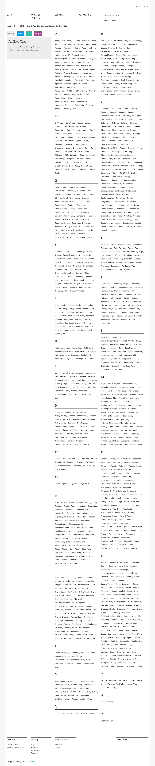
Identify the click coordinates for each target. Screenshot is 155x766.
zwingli (113, 721)
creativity (138, 223)
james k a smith (127, 341)
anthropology (69, 77)
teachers (80, 578)
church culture (107, 162)
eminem (85, 198)
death (77, 137)
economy (81, 191)
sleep (134, 616)
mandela (104, 387)
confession (126, 194)
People (38, 33)
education (59, 194)
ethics (77, 219)
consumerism (106, 205)
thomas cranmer (62, 617)
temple (58, 585)
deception (93, 137)
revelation (89, 535)
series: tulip (106, 595)
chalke (129, 126)
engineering (59, 212)
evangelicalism (88, 227)
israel (89, 330)
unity (88, 660)
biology (113, 66)
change (137, 126)
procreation (130, 534)
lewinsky (58, 384)
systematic (120, 666)
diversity (79, 159)
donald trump (75, 162)
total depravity (77, 624)
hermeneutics (106, 302)
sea (128, 580)
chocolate (132, 137)
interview (79, 327)
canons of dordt (107, 116)
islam (83, 330)
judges (135, 359)
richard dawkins (78, 542)
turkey (63, 638)
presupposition (106, 530)
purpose (134, 548)
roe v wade (76, 553)
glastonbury (78, 277)
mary (115, 398)
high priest (138, 302)
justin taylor (106, 370)
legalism (91, 376)
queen (57, 484)
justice (138, 362)
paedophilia (136, 459)
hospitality (105, 316)
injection (78, 319)
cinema (140, 169)
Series (21, 33)
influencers (68, 319)
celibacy (124, 123)
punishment (124, 548)
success (138, 655)
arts (73, 94)
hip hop (104, 305)
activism (81, 44)
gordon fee (67, 284)
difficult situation (71, 155)
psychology (105, 548)
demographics (81, 144)
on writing (90, 462)
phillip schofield (119, 491)
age (85, 51)
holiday (130, 305)
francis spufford (107, 262)
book (116, 77)
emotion (89, 202)
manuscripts (123, 387)
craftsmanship (106, 223)
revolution (83, 538)
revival (74, 538)
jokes (113, 355)
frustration (115, 266)
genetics (89, 266)
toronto (67, 624)
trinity (71, 635)
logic (67, 391)
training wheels (70, 628)
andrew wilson (73, 66)
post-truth (117, 509)
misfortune (105, 430)
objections (85, 459)
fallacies (122, 248)
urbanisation (89, 663)
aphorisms (69, 80)
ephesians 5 (81, 216)
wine (82, 688)
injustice (86, 319)
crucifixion (138, 227)
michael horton (126, 416)
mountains (125, 441)
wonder (81, 692)
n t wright (59, 412)
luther (57, 398)
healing (113, 294)
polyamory (105, 505)
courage (136, 216)
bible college (106, 59)
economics (71, 191)
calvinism (133, 109)
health (121, 294)
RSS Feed (58, 745)
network (58, 423)
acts (88, 44)
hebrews (104, 298)
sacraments (135, 562)
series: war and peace (122, 595)
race (57, 503)
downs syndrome (62, 169)
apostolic (67, 84)
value (125, 680)
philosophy (131, 491)
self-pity (136, 587)
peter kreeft (117, 484)
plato (141, 495)
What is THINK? (36, 17)
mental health (106, 416)
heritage (134, 298)
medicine (122, 409)
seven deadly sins (125, 598)
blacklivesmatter (107, 69)
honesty (104, 312)
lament (58, 373)
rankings (88, 503)
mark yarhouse (121, 394)
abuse (93, 41)
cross (120, 227)
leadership (73, 376)
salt (125, 566)
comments (105, 180)
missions (116, 434)
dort (71, 166)
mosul (135, 437)
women (73, 692)
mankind (113, 387)
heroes (129, 302)
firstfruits (116, 255)
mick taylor (120, 419)
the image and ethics (63, 599)
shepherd (120, 609)
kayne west (91, 351)
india (70, 316)
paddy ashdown (123, 459)
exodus (64, 234)
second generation (123, 584)
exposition (70, 237)
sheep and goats (108, 609)
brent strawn (106, 87)
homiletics (122, 309)
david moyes (79, 134)
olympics (80, 462)
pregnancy (115, 523)
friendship (105, 266)
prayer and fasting (108, 520)
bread (136, 84)
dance (87, 123)
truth (91, 635)
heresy (126, 298)
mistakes (125, 434)
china (124, 137)
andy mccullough (61, 69)
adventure (93, 48)
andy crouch (86, 66)
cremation (112, 227)
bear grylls (132, 44)
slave (119, 616)
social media (118, 623)
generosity (89, 259)
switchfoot (122, 663)
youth (76, 713)
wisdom (89, 688)
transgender (60, 631)
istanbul (58, 334)
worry (67, 699)
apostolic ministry (79, 84)
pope (121, 505)
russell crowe (60, 563)
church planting (136, 166)
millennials (124, 423)
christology (128, 152)
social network (131, 623)
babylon (127, 41)
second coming (107, 584)
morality (121, 437)
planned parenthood (129, 495)
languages (90, 373)
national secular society (78, 416)
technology (59, 581)
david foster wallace (63, 134)
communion (105, 184)
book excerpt (125, 77)
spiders (120, 634)
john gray (116, 352)
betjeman (126, 55)
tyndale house (89, 638)
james (114, 337)
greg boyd (73, 287)
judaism (116, 359)
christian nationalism (109, 144)
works (63, 695)
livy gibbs (92, 387)
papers (127, 462)
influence (58, 319)
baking (103, 44)
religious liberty (61, 520)
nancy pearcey (61, 416)
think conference (62, 613)
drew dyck (83, 169)
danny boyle (60, 130)
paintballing (117, 462)
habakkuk (117, 284)
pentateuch (135, 473)
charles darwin (129, 130)
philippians (127, 487)
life (94, 384)
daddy (80, 123)
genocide (59, 269)
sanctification (132, 573)
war (56, 681)
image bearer (75, 309)
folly (103, 259)
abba (57, 41)
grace (57, 287)
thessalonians (85, 610)
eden (89, 191)
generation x (78, 259)
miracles (140, 427)
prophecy (118, 541)
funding (119, 270)
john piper (138, 352)
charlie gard (106, 134)
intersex (70, 327)
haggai (126, 284)
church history (120, 162)
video (103, 684)
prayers (121, 520)
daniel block (81, 126)
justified (115, 366)
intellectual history (72, 323)
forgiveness (117, 259)
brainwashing (126, 84)
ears (57, 187)
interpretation (60, 327)
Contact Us (86, 15)
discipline (70, 159)
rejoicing (58, 517)
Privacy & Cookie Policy (15, 747)
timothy (79, 621)
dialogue (68, 152)
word (88, 692)
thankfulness (60, 592)
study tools (131, 652)
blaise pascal (121, 69)
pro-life (120, 534)
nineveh (78, 434)
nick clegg (59, 434)
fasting (137, 248)
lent (72, 380)
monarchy (104, 437)
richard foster (60, 545)
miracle (131, 427)
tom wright (88, 621)
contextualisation (132, 205)
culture (113, 230)
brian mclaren (106, 91)
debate (84, 137)
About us (34, 753)
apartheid (59, 80)
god (82, 280)
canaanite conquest (118, 112)
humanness (105, 320)
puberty (115, 548)
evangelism (59, 230)
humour (124, 320)
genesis (58, 262)
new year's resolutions (88, 427)
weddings (59, 685)
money (113, 437)
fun (133, 266)
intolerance (89, 327)
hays (134, 291)
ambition (72, 59)
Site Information (12, 745)
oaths (57, 459)
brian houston (125, 87)
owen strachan (61, 469)
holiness (138, 305)
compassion (128, 184)
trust (85, 635)
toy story (58, 628)
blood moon (126, 73)
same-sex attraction (109, 573)
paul (113, 473)
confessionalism (107, 198)
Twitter (57, 747)
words (94, 692)
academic (59, 44)
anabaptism (82, 59)
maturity (131, 405)
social (122, 620)
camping (104, 112)
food (109, 259)
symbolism (132, 663)
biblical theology (107, 62)
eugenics (58, 223)
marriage (132, 394)
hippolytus (113, 305)
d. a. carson (71, 123)
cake (119, 109)
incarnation (80, 312)
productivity (105, 537)
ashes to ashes (83, 94)
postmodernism (107, 512)
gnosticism (74, 280)
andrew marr (60, 66)
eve (67, 230)
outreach (90, 466)
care (118, 116)
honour (124, 312)
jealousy (104, 345)
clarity (133, 173)
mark (103, 391)
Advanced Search (120, 20)
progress (115, 537)
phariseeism (106, 487)
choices (111, 141)
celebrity (115, 123)
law (56, 376)
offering (58, 462)
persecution (126, 477)
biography (105, 66)
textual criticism (81, 588)
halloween (135, 284)
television (90, 581)
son (132, 627)
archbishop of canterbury (77, 91)
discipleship (59, 159)
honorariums (114, 312)
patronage (105, 473)
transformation (85, 628)
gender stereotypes (63, 259)
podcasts (126, 498)
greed (64, 287)
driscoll (92, 169)
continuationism (107, 209)
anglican (58, 73)
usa (56, 667)
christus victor (106, 159)
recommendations (78, 506)
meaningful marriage (109, 409)
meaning (139, 405)
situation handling (108, 616)
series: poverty (132, 591)
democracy (69, 144)
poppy (127, 505)
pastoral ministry (120, 469)
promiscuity (125, 537)
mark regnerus (107, 394)
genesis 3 (89, 262)
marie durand (135, 387)
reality (66, 506)
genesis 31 (59, 266)
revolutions (59, 542)
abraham (85, 41)
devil (87, 148)
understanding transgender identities (69, 660)
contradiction (133, 209)
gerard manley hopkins (64, 273)
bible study (130, 59)
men (137, 412)
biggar (127, 62)
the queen (80, 603)
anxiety (92, 77)
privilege (112, 534)
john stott (105, 355)
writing (89, 699)
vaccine (104, 680)
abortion (76, 41)
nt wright (77, 444)
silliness (104, 613)
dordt (85, 162)
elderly (77, 194)
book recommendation (110, 80)
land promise (68, 373)
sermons (104, 598)
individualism (79, 316)
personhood (130, 480)
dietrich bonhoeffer (81, 152)
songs (121, 630)
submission (105, 655)
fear (118, 252)
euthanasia (86, 223)
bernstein (127, 51)
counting (127, 216)
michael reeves (107, 419)
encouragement (61, 209)
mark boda (111, 391)
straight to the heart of (129, 648)
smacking (105, 620)
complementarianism (109, 187)
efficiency (68, 194)
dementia (59, 144)
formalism (128, 259)
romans (86, 553)
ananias (58, 62)
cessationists (119, 126)
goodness (90, 280)
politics (126, 502)
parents (114, 466)
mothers (115, 441)
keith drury (59, 355)
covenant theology (124, 220)
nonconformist (84, 437)
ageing (92, 51)
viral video (120, 684)
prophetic (128, 541)
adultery (77, 48)
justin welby (117, 370)
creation (117, 223)
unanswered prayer (62, 653)
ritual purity (86, 549)
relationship (69, 517)
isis (78, 330)
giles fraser (60, 277)
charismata (105, 130)
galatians (58, 252)
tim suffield (69, 621)
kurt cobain (90, 359)
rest (69, 535)
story (130, 645)
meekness (132, 409)
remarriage (74, 520)
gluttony (64, 280)
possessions (106, 509)
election (58, 198)
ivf (64, 334)
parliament (123, 466)
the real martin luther (64, 606)
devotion (94, 148)
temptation (67, 585)
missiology (115, 430)
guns (72, 291)
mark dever (121, 391)
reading (58, 506)
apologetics (90, 80)
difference (59, 155)
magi (103, 384)
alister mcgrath (61, 59)
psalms (131, 545)
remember (85, 520)
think (95, 610)
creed (103, 227)
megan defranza (107, 412)
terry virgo (68, 588)
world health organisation (78, 695)
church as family (129, 159)
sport (129, 638)
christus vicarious (126, 155)
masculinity (123, 398)
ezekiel (89, 237)
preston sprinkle (123, 527)
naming (83, 412)
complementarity (126, 187)
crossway (128, 227)
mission (124, 430)
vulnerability (111, 688)
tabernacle (59, 578)
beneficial (117, 51)
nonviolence (60, 441)
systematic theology (134, 666)
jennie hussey (125, 345)
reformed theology (72, 513)
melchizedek (121, 412)
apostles (58, 84)
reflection (59, 510)
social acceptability (133, 620)
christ (119, 141)
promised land (107, 541)
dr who (74, 169)
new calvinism (69, 423)
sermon (136, 595)
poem (134, 498)
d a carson (59, 123)
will (56, 688)
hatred (117, 291)
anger (92, 69)
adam (94, 44)
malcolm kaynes (113, 384)
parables (135, 462)
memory (131, 412)
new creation (82, 423)
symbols (104, 666)
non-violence (71, 437)
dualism (58, 173)
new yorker (74, 430)
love (75, 394)
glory (57, 280)
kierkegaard (86, 355)
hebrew (137, 294)
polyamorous (136, 502)
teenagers (80, 581)
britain (130, 91)
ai (62, 55)
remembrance (60, 524)
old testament (69, 462)
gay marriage (80, 252)
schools (129, 577)
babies (103, 41)
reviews (66, 538)
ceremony (133, 123)
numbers (86, 444)
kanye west (76, 348)
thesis (75, 610)
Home (9, 26)
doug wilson (86, 166)
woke (65, 692)
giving (69, 277)
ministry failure (107, 427)
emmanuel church (77, 202)
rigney (64, 549)
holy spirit (112, 309)
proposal (137, 541)
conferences (131, 191)
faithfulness (137, 245)
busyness (120, 94)
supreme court (133, 659)
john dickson (130, 348)
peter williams (129, 484)
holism (103, 309)
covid (136, 220)
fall (115, 248)
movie (103, 444)
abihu (69, 41)
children (116, 137)
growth (88, 287)
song (114, 630)
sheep (136, 605)
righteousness (85, 545)
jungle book (128, 362)
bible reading (118, 59)
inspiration (59, 323)
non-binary (59, 437)
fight (141, 252)
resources (82, 531)
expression (80, 237)
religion (92, 517)
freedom (119, 262)
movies (110, 444)
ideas (71, 305)
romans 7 (83, 556)
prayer (114, 516)
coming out (128, 177)
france (137, 259)
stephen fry (125, 641)
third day (91, 613)
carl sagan (136, 116)
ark (56, 94)
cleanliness (105, 177)
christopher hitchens (109, 155)
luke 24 (83, 394)
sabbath (104, 562)
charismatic (116, 130)
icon (56, 305)
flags (129, 255)
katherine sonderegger (64, 351)
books (135, 80)
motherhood (105, 441)
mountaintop (135, 441)
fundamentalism (107, 270)
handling (113, 287)
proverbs (104, 545)
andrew (86, 62)
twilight (71, 638)
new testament (61, 427)
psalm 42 (113, 545)
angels (85, 69)
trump (78, 635)
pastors (132, 469)
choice (103, 141)
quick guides (86, 484)
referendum (92, 506)
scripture (120, 580)
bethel (118, 55)
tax (74, 578)
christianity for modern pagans (113, 148)
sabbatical (114, 562)
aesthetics (66, 51)
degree (78, 141)
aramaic (86, 87)
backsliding (136, 41)
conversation (106, 212)
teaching (90, 578)
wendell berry (76, 685)
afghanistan (77, 51)
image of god (88, 309)
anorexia (58, 77)
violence (111, 684)
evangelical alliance (72, 227)
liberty (83, 384)
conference (119, 191)
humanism (128, 316)
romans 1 (59, 556)
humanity (137, 316)
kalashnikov (59, 348)
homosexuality (134, 309)
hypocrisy (132, 320)
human (119, 316)
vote (103, 688)
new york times (61, 430)
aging (57, 55)
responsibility (60, 535)
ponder (114, 505)
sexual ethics (119, 602)
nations (93, 416)
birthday (122, 66)
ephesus (92, 216)
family (130, 248)
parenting (104, 466)
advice (57, 51)
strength (104, 652)
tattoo (68, 578)
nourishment (81, 441)
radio (71, 503)
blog (103, 73)
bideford (119, 62)
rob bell (58, 553)
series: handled (118, 591)
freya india (129, 262)
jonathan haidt (130, 355)
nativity (58, 419)
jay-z (138, 341)
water (62, 681)
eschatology (68, 219)
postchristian (128, 509)
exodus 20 (73, 234)
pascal (131, 466)
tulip (57, 638)
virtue (129, 684)
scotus (112, 580)
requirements (60, 531)
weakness (85, 681)
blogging (110, 73)
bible (134, 55)
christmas (105, 152)
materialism (134, 398)
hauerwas (126, 291)
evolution (79, 230)
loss (70, 394)
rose (91, 556)
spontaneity (120, 638)
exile (57, 234)
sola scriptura (114, 627)
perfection (105, 477)
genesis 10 (68, 262)
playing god (116, 498)
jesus (103, 348)
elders (84, 194)
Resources (34, 747)
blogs (118, 73)
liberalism (75, 384)
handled (104, 287)
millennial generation (109, 423)
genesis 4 (70, 266)
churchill (131, 169)
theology (58, 610)
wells (67, 685)
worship (75, 699)
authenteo (69, 105)
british (137, 91)
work (57, 695)
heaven (129, 294)
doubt (77, 166)
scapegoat (120, 577)
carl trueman (106, 119)
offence (94, 459)
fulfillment (126, 266)
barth (119, 44)
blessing (138, 69)
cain (113, 109)
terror (94, 585)
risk (71, 549)
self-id (128, 587)
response (92, 531)
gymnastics (80, 291)
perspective (105, 484)
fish (123, 255)
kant (68, 348)
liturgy (83, 387)
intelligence (85, 323)
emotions (71, 205)
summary (121, 659)
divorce (88, 159)
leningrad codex (61, 380)
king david (59, 359)
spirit (127, 634)
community (116, 184)
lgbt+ (66, 384)
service (113, 598)
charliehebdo (118, 134)
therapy (67, 610)
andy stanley (75, 69)
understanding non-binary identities (69, 656)
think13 (74, 613)
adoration (68, 48)
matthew (104, 402)
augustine (59, 105)
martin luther (106, 398)
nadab (67, 412)
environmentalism (62, 216)
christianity (124, 144)
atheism (70, 98)
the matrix (78, 599)
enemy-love (82, 209)
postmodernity (120, 512)
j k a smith (105, 337)
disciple (92, 155)
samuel (122, 573)
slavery (126, 616)
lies (89, 384)
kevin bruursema (72, 355)
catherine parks (135, 119)
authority (89, 105)
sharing (129, 605)
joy (110, 359)
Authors (60, 15)
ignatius (58, 309)
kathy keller (79, 351)
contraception (121, 209)
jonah (120, 355)
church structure (119, 169)
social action (106, 623)
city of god (124, 173)
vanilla (139, 680)
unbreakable (90, 653)
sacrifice (112, 566)
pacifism (104, 459)
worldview (59, 699)
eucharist (85, 219)
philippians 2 (106, 491)
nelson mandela (88, 419)
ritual (77, 549)
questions (75, 484)
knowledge (79, 359)
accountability (70, 44)
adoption (58, 48)
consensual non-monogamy (125, 202)
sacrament (124, 562)
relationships (81, 517)
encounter (81, 205)
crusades (104, 230)
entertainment (71, 212)
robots (66, 553)
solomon (125, 627)
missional (133, 430)
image (65, 309)
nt (71, 444)
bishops (130, 66)
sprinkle (136, 638)
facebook (105, 245)
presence (125, 523)
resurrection (78, 535)
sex (136, 598)
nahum (75, 412)
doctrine (58, 162)
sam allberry (106, 570)
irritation (58, 330)
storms (123, 645)
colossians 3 (117, 177)
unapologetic (78, 653)
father (103, 252)
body (110, 77)
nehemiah (76, 419)
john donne (105, 352)
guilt (66, 291)
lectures (82, 376)
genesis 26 (78, 262)
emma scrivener (61, 202)
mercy (116, 416)
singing (117, 613)
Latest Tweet (122, 740)
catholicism (105, 123)
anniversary (87, 73)
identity (78, 305)
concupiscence (107, 191)
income (89, 312)
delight (85, 141)
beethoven (120, 48)
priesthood (125, 530)
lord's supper (60, 394)
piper (111, 495)
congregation (106, 202)
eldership (92, 194)
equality (58, 219)
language (80, 373)
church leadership (135, 162)
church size (105, 169)
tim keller (59, 621)
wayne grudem (73, 681)
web (93, 681)
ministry (133, 423)
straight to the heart (109, 648)
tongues (58, 624)
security (104, 587)
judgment (105, 362)
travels (58, 635)
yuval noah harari (88, 713)
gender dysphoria (70, 255)
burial (112, 94)
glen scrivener (90, 277)
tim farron (88, 617)
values (132, 680)
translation (85, 631)
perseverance (106, 480)
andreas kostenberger (72, 62)
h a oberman (106, 284)
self (110, 587)
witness (58, 692)
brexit (115, 87)
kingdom (69, 359)
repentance (75, 528)
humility (115, 320)
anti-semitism (81, 77)
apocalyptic (79, 80)
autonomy (66, 109)
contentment (119, 205)
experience (59, 237)
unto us (79, 663)
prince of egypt (137, 530)
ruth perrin (72, 563)
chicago (136, 134)
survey (113, 663)
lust (89, 394)
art (61, 94)
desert (68, 148)
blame (130, 69)
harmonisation (106, 291)
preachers (130, 520)
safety (119, 566)
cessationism (106, 126)
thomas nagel (76, 617)
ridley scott (73, 545)
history (122, 305)
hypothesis (105, 323)
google (58, 284)
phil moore (117, 487)
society (104, 627)
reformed (59, 513)
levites (85, 380)
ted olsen (70, 581)
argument (92, 91)
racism (64, 503)
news (91, 430)
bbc (124, 44)
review (58, 538)
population (136, 505)
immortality (59, 312)
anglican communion (72, 73)
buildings (104, 94)
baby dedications (115, 41)
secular (135, 584)
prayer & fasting (126, 516)
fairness (121, 245)
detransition (78, 148)
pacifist (112, 459)
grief (81, 287)
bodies (103, 77)
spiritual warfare (107, 638)
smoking (114, 620)
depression (59, 148)
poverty (131, 512)
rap (95, 503)
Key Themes (35, 750)
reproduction (87, 528)
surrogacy (105, 663)
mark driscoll (133, 391)
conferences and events (110, 194)
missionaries (106, 434)
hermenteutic (119, 302)
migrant (129, 419)
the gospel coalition (63, 595)
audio (73, 102)
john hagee (127, 352)
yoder (57, 713)
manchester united (129, 384)
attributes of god (62, 102)
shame (121, 605)
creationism (127, 223)
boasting (136, 73)
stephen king (137, 641)
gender (58, 255)
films (108, 255)
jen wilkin (114, 345)
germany (79, 273)
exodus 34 (83, 234)
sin (110, 613)
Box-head (32, 761)
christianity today (134, 148)
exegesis (89, 230)
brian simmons (120, 91)
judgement (126, 359)
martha (140, 394)
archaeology (60, 91)
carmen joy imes (120, 119)
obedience (66, 459)
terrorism (58, 588)
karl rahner (88, 348)
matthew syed (120, 405)
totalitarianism (90, 624)
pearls (126, 473)
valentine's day (115, 680)
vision (135, 684)
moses (128, 437)
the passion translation (64, 603)
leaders (63, 376)
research (72, 531)
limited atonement (62, 387)
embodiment (75, 198)
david (92, 130)
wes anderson (89, 685)
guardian (58, 291)
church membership (120, 166)
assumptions (60, 98)
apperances (59, 87)
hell (111, 298)
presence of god (107, 527)
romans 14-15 (71, 556)
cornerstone (106, 216)
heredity (118, 298)
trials (65, 635)
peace (119, 473)
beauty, (111, 48)
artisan (67, 94)
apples (69, 87)
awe (74, 109)
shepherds (130, 609)
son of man (105, 630)
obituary (75, 459)
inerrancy (89, 316)
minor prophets (121, 427)
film (102, 255)
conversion (117, 212)
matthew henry (126, 402)
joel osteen (112, 348)
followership (138, 255)
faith (129, 245)
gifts (86, 273)
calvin (125, 109)
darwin (85, 130)
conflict (130, 198)
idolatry (90, 305)
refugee (85, 513)
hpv (112, 316)
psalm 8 (122, 545)
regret (93, 513)
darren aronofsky (73, 130)
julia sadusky (116, 362)
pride (117, 530)
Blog (9, 15)
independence (60, 316)
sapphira (104, 577)
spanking (111, 634)
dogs (66, 162)
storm (115, 645)
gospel (77, 284)
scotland (104, 580)
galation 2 (69, 252)
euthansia (59, 227)
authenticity (79, 105)
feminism (125, 252)
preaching (105, 523)
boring (103, 84)
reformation (69, 510)
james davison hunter (110, 341)
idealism (64, 305)
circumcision (106, 173)
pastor (138, 466)
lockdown (59, 391)
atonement (80, 98)
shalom (113, 605)
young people (67, 713)
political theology (114, 502)
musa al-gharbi (130, 444)
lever (78, 380)
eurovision (76, 223)
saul (112, 577)
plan (117, 495)
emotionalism (60, 205)
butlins (129, 94)
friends (139, 262)
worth (82, 699)
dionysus (83, 155)
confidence (120, 198)
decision (58, 141)
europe (67, 223)
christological (116, 152)
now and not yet (61, 444)
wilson (75, 688)
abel (63, 41)
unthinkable (69, 663)
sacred (104, 566)
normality (70, 441)
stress (112, 652)
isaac (65, 330)
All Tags (11, 33)
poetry (103, 502)
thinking (82, 613)
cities (115, 173)
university (59, 663)
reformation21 (82, 510)
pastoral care (106, 469)
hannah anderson (125, 287)
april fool (77, 87)
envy (73, 216)
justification (105, 366)
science (137, 577)
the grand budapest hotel (84, 595)
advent (84, 48)
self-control (119, 587)
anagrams (93, 59)
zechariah (105, 721)
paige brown (106, 462)
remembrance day (76, 524)
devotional (59, 152)
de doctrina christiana (64, 137)
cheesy (128, 134)
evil (72, 230)
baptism (111, 44)
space (103, 634)
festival (134, 252)
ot (84, 466)
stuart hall (121, 652)
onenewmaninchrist (62, 466)
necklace (66, 419)
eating (83, 187)
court (103, 220)
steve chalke (106, 645)
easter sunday (73, 187)
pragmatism (105, 516)
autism (57, 109)
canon (130, 112)
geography (69, 269)
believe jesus (106, 51)
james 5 (122, 337)
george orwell (80, 269)
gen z (89, 252)
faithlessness (106, 248)
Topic (29, 33)
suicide (113, 659)
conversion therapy (132, 212)
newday (84, 430)
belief (129, 48)
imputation (70, 312)
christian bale (129, 141)
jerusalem (137, 345)
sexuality (104, 605)
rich (68, 542)
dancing (58, 126)
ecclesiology (60, 191)
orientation (77, 466)
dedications (68, 141)
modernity (134, 434)
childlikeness (106, 137)
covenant (111, 220)
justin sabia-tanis (128, 366)
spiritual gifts (137, 634)
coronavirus (117, 216)
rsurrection (74, 560)
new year (73, 427)
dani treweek (69, 126)
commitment (116, 180)
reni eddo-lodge (62, 528)
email (65, 198)
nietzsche (69, 434)
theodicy (88, 606)
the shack (79, 606)
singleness (126, 613)
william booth (65, 688)
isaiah (72, 330)
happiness (139, 287)
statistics (114, 641)
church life (105, 166)
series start (105, 591)
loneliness (83, 391)
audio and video (83, 102)
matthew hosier (107, 405)
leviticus (93, 380)
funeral (127, 270)
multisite (118, 444)
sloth (140, 616)
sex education (106, 602)
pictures (104, 495)
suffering (104, 659)
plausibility (105, 498)
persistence (118, 480)
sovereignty (135, 630)
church (117, 159)
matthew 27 (114, 402)
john (121, 348)
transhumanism (73, 631)
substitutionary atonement (122, 655)
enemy (72, 209)
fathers (111, 252)
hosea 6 (138, 312)
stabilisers (105, 641)
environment (84, 212)
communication (130, 180)
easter (63, 187)
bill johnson (136, 62)
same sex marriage (120, 570)
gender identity (85, 255)
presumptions (136, 527)
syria (112, 666)
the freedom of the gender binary (81, 592)
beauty (103, 48)
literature (75, 387)
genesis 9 (80, 266)
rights (57, 549)
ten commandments (81, 585)
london (74, 391)
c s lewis (105, 109)
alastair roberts (78, 55)
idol (84, 305)
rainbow (79, 503)
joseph (104, 359)
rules (83, 560)
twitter (78, 638)
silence (140, 609)
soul (127, 630)
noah (86, 434)
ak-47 (67, 55)
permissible (115, 477)
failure (113, 245)
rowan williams (61, 560)
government (86, 284)
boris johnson (113, 84)
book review (126, 80)
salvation (133, 566)
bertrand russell (107, 55)
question (66, 484)
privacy (104, 534)
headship (104, 294)
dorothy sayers (61, 166)
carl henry (126, 116)
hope (131, 312)
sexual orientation (134, 602)
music (140, 444)
